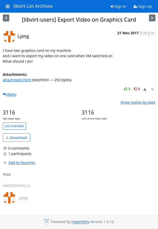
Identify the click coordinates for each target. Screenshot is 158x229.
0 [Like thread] (127, 88)
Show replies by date (137, 102)
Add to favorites (19, 162)
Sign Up (143, 6)
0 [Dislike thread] (137, 88)
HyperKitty (80, 221)
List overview (14, 126)
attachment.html (17, 79)
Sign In (118, 6)
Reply (10, 94)
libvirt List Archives (33, 6)
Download (16, 137)
